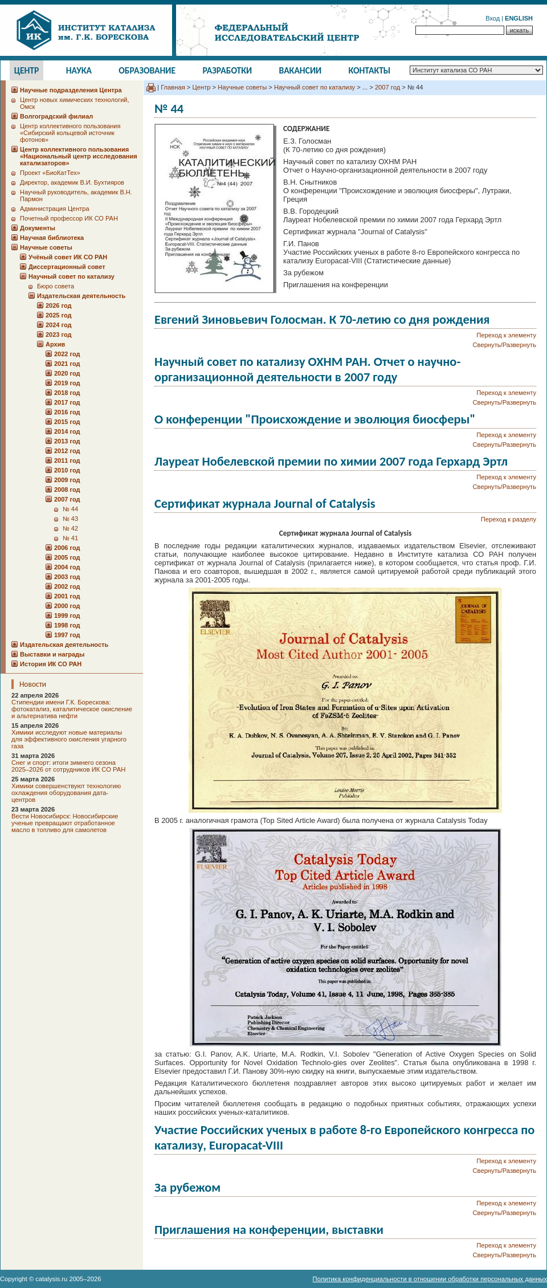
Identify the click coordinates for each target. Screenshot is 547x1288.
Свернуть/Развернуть (504, 344)
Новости (32, 684)
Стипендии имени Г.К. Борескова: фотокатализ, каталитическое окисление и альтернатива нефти (71, 709)
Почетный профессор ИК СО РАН (69, 218)
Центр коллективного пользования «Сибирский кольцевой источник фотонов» (70, 133)
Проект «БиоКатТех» (50, 172)
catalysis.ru (51, 1278)
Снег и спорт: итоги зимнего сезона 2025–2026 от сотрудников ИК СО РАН (68, 766)
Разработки (227, 70)
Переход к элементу (506, 335)
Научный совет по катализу (314, 87)
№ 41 (70, 538)
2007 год (387, 87)
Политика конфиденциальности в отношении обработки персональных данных (430, 1278)
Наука (79, 70)
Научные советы (242, 87)
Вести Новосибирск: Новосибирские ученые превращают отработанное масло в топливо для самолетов (65, 823)
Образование (147, 70)
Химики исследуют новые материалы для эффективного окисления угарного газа (68, 739)
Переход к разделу (508, 519)
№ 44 (70, 509)
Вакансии (300, 70)
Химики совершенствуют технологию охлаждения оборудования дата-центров (66, 792)
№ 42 (70, 528)
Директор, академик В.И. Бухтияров (72, 182)
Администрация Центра (54, 208)
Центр (26, 70)
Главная (173, 87)
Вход (492, 18)
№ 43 (70, 518)
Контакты (370, 70)
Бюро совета (55, 286)
